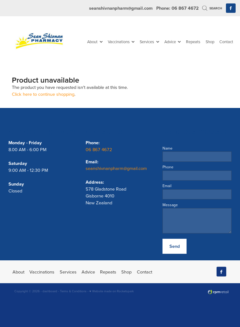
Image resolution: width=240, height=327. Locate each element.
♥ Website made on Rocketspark (111, 291)
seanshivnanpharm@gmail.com (120, 8)
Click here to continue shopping (43, 94)
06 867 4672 (99, 149)
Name (167, 148)
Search (212, 8)
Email (167, 186)
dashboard (49, 291)
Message (170, 205)
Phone (167, 167)
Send (174, 246)
